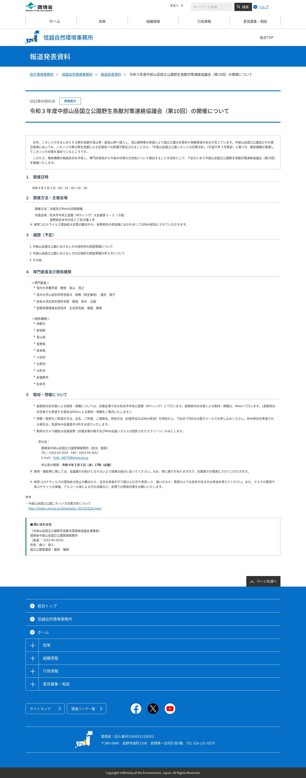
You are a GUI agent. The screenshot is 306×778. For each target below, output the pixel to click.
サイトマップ (40, 708)
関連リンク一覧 (83, 708)
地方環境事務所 (42, 74)
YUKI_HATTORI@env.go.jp (70, 458)
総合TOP (266, 37)
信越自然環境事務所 (77, 74)
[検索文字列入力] (211, 7)
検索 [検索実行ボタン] (245, 6)
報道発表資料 (111, 74)
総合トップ (47, 606)
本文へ (175, 6)
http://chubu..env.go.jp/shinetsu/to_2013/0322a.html (64, 508)
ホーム (51, 21)
